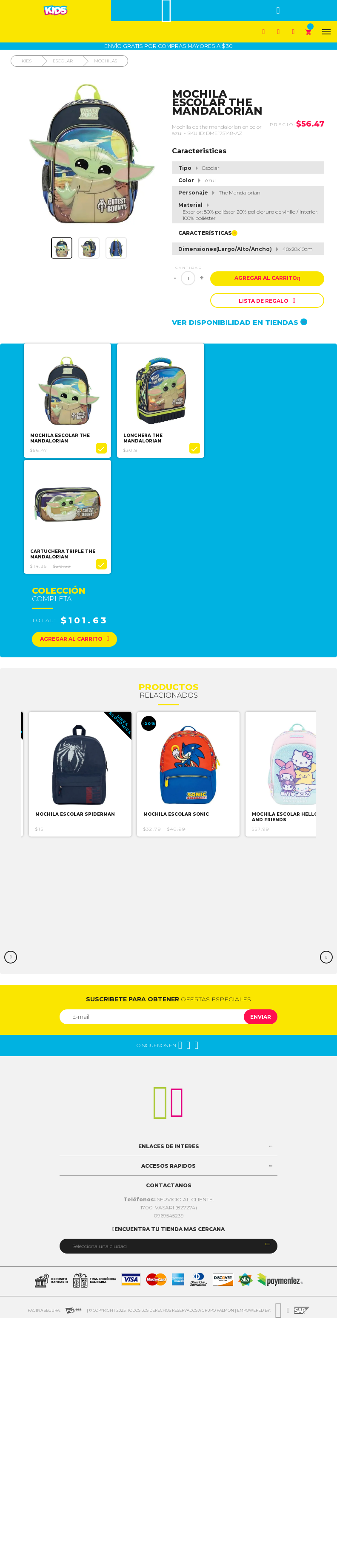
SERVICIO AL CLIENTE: (168, 1198)
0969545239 (169, 1214)
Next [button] (326, 955)
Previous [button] (10, 955)
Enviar (260, 1015)
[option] (67, 400)
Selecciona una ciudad (99, 1244)
